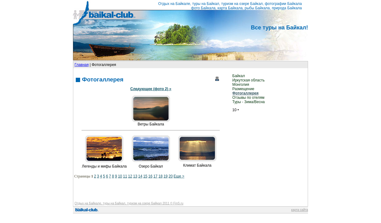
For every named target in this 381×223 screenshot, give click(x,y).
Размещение (243, 89)
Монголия (240, 84)
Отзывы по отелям (248, 97)
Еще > (178, 176)
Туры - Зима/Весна (248, 102)
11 (125, 176)
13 (135, 176)
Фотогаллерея (245, 93)
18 (160, 176)
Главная (82, 65)
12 (130, 176)
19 (166, 176)
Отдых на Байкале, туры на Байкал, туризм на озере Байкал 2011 (122, 203)
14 (140, 176)
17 (155, 176)
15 (145, 176)
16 (150, 176)
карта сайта (299, 210)
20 (171, 176)
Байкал (238, 76)
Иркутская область (248, 80)
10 (120, 176)
